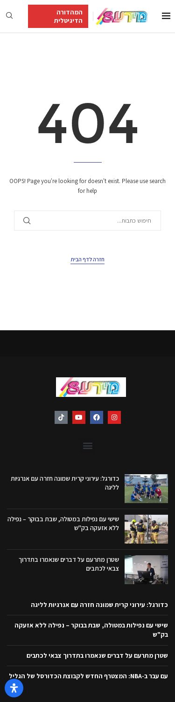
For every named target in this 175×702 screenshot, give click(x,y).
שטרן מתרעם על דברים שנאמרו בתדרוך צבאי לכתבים (97, 655)
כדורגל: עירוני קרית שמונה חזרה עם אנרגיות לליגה (99, 604)
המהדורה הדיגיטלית (68, 16)
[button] (87, 445)
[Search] (9, 16)
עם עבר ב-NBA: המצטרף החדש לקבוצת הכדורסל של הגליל (88, 676)
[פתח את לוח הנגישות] (14, 688)
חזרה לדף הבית (87, 259)
